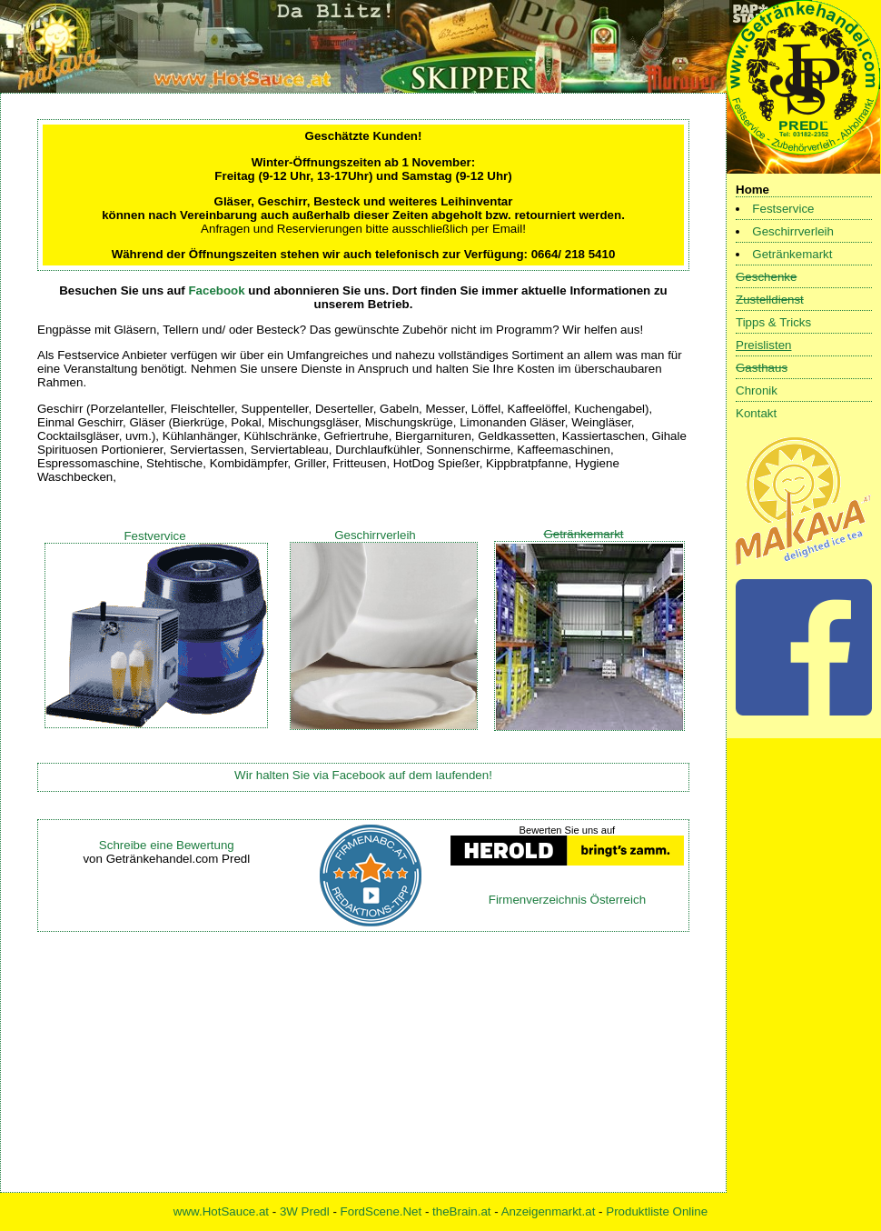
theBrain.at (461, 1211)
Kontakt (756, 413)
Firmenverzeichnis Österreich (567, 899)
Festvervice (154, 536)
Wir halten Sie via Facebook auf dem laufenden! (363, 775)
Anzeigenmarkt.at (548, 1211)
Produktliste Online (657, 1211)
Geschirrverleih (793, 231)
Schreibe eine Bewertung (166, 845)
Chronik (756, 390)
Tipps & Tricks (773, 322)
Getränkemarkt (792, 254)
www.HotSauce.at (221, 1211)
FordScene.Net (381, 1211)
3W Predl (305, 1211)
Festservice (783, 208)
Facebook (216, 290)
